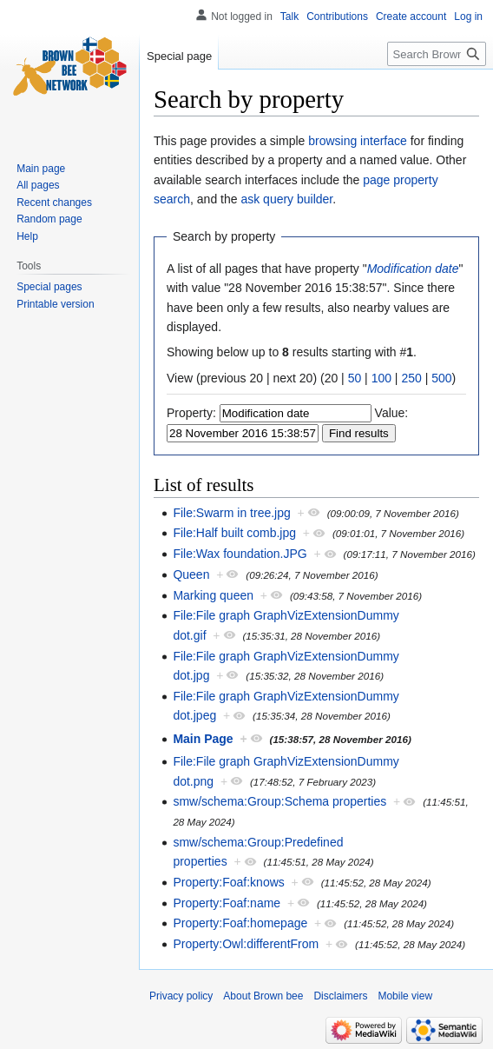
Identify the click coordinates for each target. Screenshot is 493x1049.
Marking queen (213, 595)
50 (355, 378)
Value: (392, 413)
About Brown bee (263, 996)
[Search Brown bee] (436, 54)
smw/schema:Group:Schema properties (279, 801)
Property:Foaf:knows (228, 882)
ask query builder (286, 199)
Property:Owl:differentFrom (246, 944)
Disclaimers (340, 996)
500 (441, 378)
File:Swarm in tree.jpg (231, 513)
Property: (191, 413)
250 (411, 378)
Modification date (413, 269)
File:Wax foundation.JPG (239, 554)
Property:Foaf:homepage (240, 923)
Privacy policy (181, 996)
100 (381, 378)
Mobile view (405, 996)
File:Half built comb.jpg (234, 533)
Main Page (203, 739)
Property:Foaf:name (226, 903)
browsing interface (357, 141)
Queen (191, 574)
